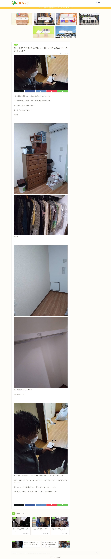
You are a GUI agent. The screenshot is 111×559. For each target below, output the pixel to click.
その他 (16, 44)
